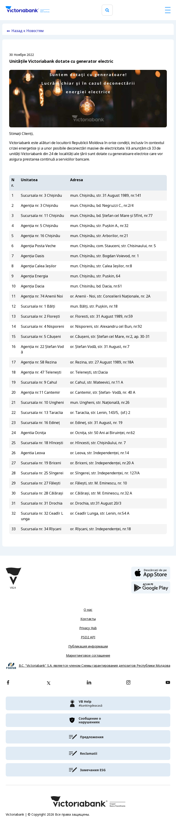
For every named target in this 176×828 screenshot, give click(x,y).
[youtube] (167, 683)
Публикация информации (88, 646)
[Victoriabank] (28, 10)
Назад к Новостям (27, 30)
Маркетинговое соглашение (88, 655)
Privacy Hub (88, 628)
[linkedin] (89, 683)
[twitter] (48, 683)
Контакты (88, 619)
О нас (88, 609)
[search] (107, 10)
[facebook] (8, 683)
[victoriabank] (88, 703)
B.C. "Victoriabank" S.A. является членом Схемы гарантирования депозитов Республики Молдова (94, 666)
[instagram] (128, 683)
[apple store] (150, 573)
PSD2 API (88, 637)
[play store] (150, 587)
